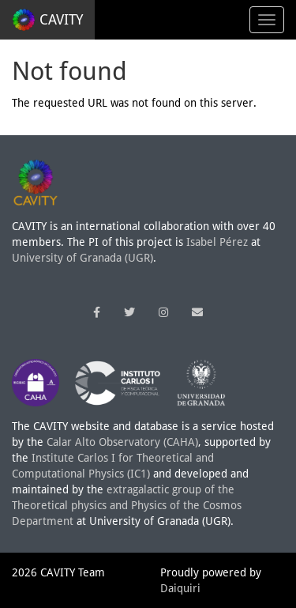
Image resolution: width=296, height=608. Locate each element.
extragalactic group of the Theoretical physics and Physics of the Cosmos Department (127, 505)
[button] (97, 312)
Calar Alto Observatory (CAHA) (122, 442)
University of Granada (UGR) (82, 257)
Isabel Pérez (217, 242)
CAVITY (47, 20)
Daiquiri (180, 588)
